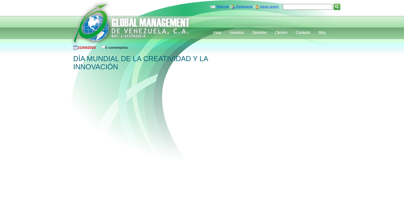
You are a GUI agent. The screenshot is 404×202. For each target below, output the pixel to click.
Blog (321, 32)
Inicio (217, 32)
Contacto (303, 32)
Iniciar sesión (269, 6)
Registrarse (244, 6)
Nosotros (236, 32)
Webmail (222, 6)
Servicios (259, 32)
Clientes (281, 32)
